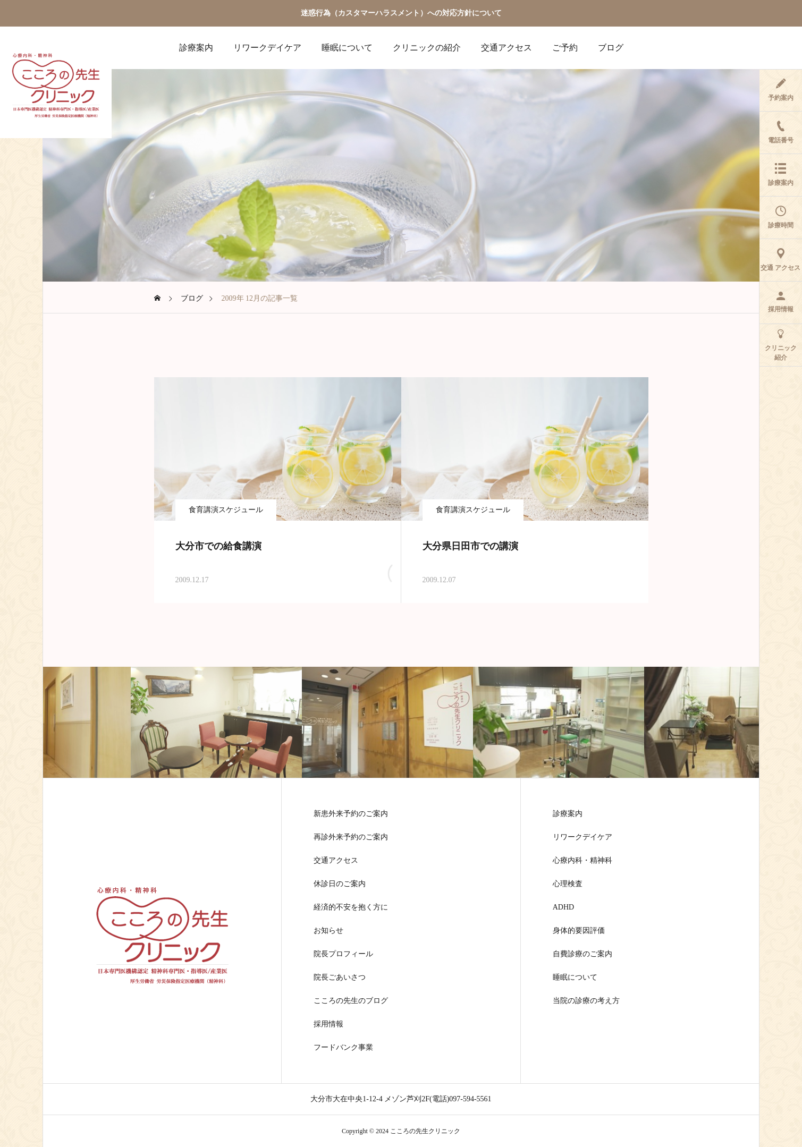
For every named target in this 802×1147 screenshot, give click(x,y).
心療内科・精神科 (582, 860)
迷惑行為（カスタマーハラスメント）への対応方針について (401, 13)
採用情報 (328, 1024)
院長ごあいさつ (340, 977)
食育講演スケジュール (226, 510)
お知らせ (328, 930)
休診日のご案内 (340, 884)
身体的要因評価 (579, 930)
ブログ (610, 47)
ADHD (563, 907)
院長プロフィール (343, 954)
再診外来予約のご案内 (351, 837)
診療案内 (196, 47)
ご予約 (565, 47)
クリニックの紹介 (427, 47)
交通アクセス (506, 47)
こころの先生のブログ (351, 1001)
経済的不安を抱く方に (351, 907)
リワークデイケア (267, 47)
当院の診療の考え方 (586, 1001)
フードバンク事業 (343, 1047)
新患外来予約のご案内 (351, 814)
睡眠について (347, 47)
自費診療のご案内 (582, 954)
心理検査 (567, 884)
